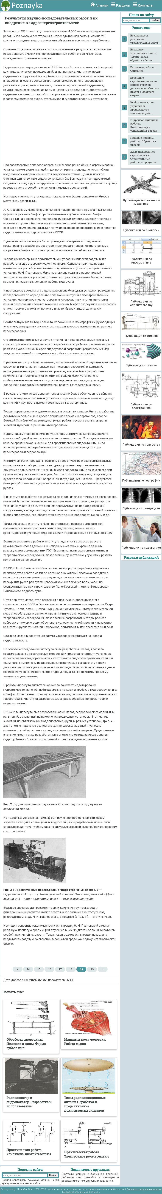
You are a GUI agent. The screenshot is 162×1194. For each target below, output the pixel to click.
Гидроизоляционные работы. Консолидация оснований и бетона (144, 125)
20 (92, 969)
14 (28, 969)
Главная (102, 5)
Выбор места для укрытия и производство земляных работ (142, 108)
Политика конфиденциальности (144, 1189)
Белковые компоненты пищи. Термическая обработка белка (143, 55)
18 (70, 969)
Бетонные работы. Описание (142, 68)
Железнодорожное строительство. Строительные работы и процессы (143, 157)
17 (60, 969)
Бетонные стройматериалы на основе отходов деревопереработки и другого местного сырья (144, 86)
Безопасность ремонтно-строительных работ (144, 39)
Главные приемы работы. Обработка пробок (143, 141)
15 (38, 969)
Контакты (145, 5)
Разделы (123, 5)
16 (49, 969)
